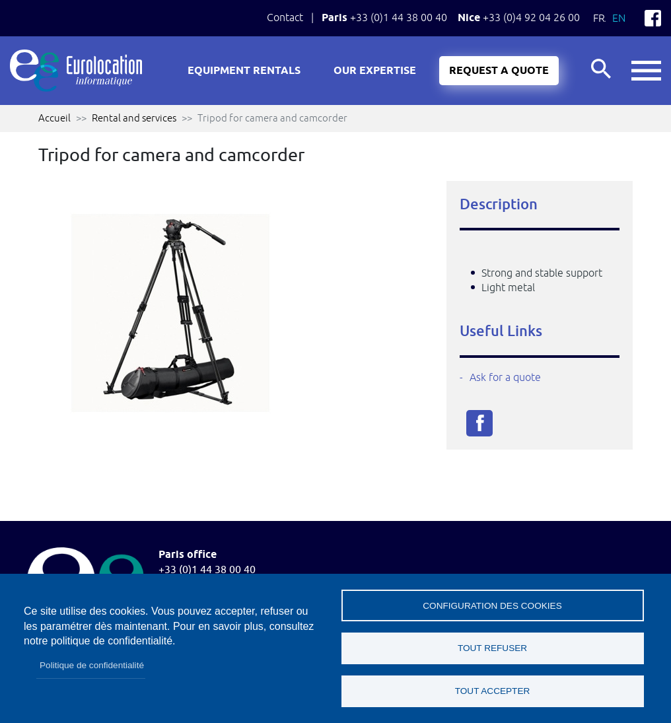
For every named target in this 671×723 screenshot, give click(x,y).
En (618, 18)
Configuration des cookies (492, 605)
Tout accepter (492, 691)
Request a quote (499, 71)
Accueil (54, 117)
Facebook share (479, 423)
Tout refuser (492, 648)
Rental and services (134, 117)
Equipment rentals (244, 71)
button (646, 71)
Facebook (653, 18)
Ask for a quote (505, 377)
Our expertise (375, 71)
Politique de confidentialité (92, 665)
